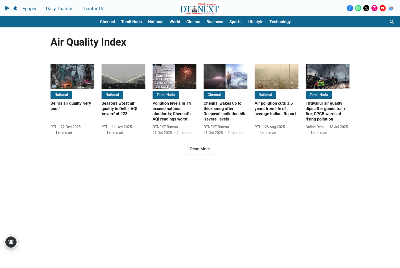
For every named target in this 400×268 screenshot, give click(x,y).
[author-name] (54, 127)
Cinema (193, 21)
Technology (280, 21)
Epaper (29, 8)
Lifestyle (256, 21)
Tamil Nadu (131, 21)
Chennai (107, 21)
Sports (235, 21)
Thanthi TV (92, 8)
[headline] (72, 106)
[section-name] (61, 94)
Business (214, 21)
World (175, 21)
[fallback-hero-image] (72, 76)
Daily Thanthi (59, 8)
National (155, 21)
